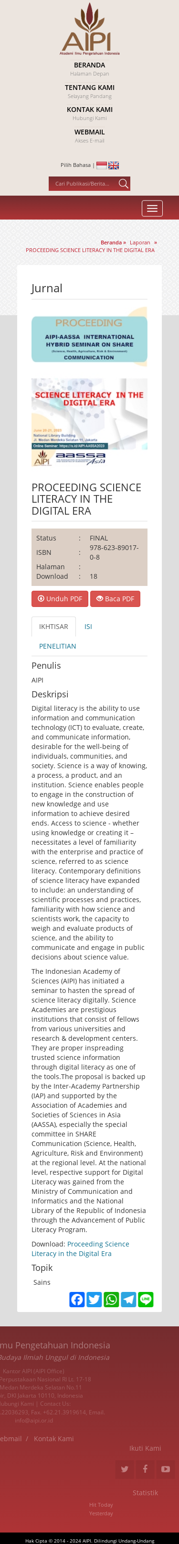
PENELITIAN (57, 646)
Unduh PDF (60, 598)
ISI (88, 626)
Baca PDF (115, 598)
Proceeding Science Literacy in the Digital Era (80, 1248)
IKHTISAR (53, 626)
